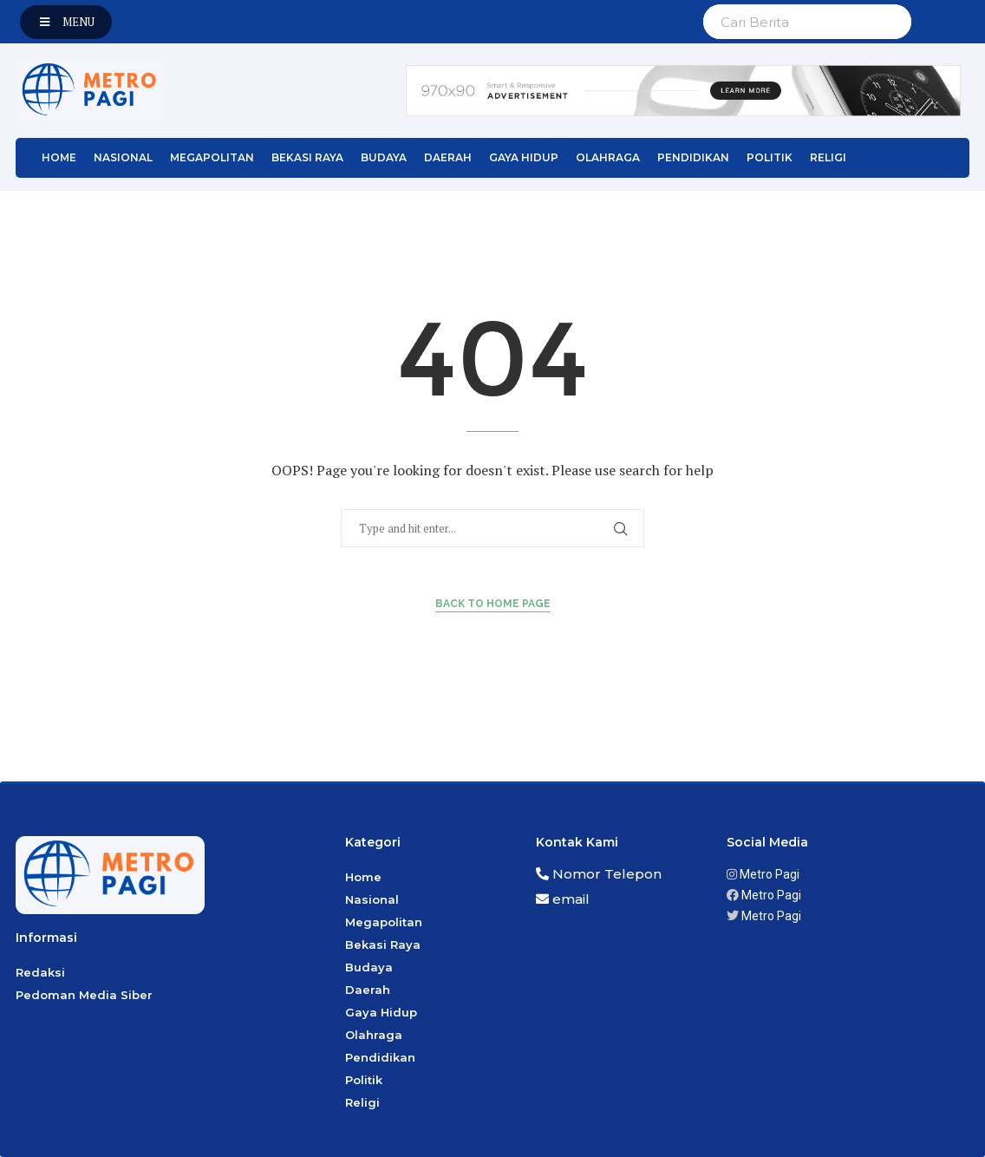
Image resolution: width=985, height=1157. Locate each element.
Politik (770, 157)
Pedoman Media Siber (84, 995)
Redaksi (40, 972)
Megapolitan (212, 157)
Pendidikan (693, 157)
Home (59, 157)
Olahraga (608, 157)
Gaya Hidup (523, 157)
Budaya (384, 157)
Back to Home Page (493, 604)
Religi (828, 157)
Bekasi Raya (307, 157)
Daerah (448, 157)
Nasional (123, 157)
